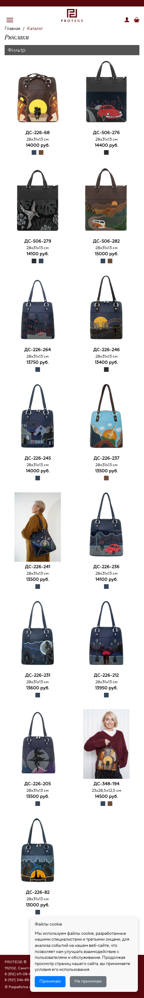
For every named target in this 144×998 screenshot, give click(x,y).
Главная (12, 28)
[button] (10, 20)
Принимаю (50, 981)
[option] (38, 94)
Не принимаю (88, 981)
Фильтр (17, 50)
